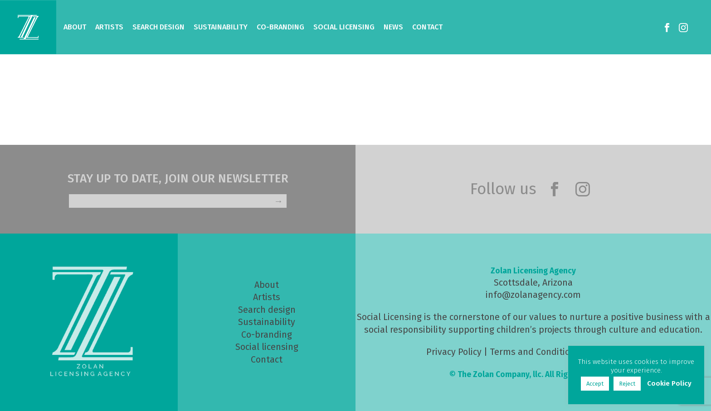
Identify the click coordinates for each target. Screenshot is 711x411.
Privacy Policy (454, 352)
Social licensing (266, 347)
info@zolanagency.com (533, 295)
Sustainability (221, 27)
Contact (427, 27)
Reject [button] (627, 383)
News (393, 27)
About (74, 27)
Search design (267, 310)
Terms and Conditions (535, 352)
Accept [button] (595, 383)
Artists (109, 27)
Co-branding (266, 335)
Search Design (158, 27)
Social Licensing (344, 27)
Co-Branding (280, 27)
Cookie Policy (669, 383)
